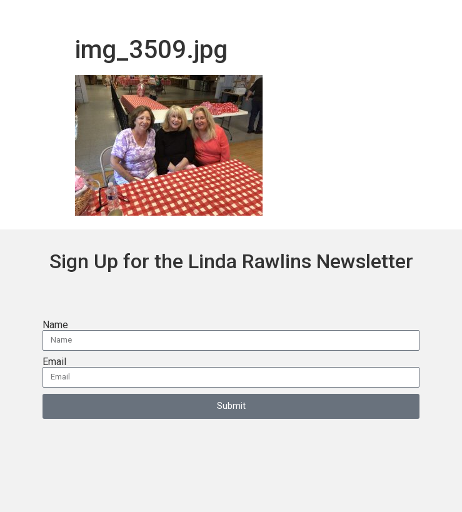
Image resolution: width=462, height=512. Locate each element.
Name (55, 325)
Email (54, 362)
